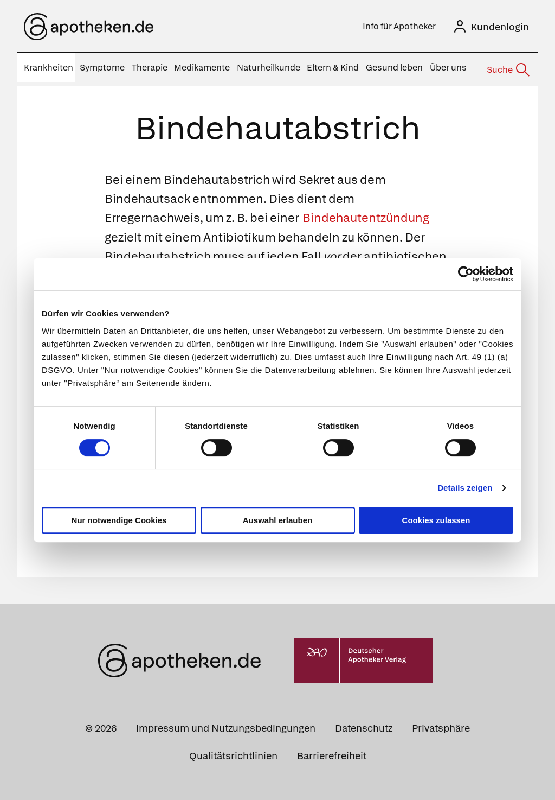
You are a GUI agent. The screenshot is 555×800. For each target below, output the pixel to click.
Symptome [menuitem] (102, 67)
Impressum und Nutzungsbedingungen (225, 725)
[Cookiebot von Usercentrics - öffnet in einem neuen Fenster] (465, 274)
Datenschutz (363, 725)
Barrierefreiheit (331, 752)
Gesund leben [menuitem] (394, 67)
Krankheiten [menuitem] (48, 67)
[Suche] (507, 68)
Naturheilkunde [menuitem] (268, 67)
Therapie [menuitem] (149, 67)
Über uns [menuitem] (448, 67)
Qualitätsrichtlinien (233, 752)
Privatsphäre (441, 725)
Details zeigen (464, 487)
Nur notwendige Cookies (119, 520)
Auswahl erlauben (277, 520)
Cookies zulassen (436, 520)
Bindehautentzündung (365, 215)
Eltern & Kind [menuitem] (333, 67)
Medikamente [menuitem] (202, 67)
